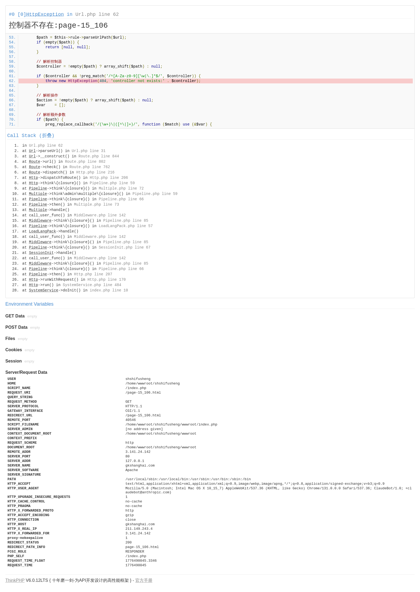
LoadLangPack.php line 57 (126, 226)
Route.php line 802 (85, 162)
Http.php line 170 (107, 280)
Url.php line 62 (97, 14)
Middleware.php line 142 (100, 215)
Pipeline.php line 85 (125, 221)
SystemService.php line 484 (92, 285)
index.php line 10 (109, 290)
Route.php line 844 (98, 156)
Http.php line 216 (95, 172)
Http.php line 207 (93, 274)
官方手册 (143, 580)
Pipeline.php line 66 (121, 199)
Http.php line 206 (109, 178)
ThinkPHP (15, 580)
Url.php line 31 (89, 151)
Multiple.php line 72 (121, 188)
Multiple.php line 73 (96, 204)
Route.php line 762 (89, 167)
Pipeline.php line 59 (112, 183)
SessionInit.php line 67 (125, 247)
